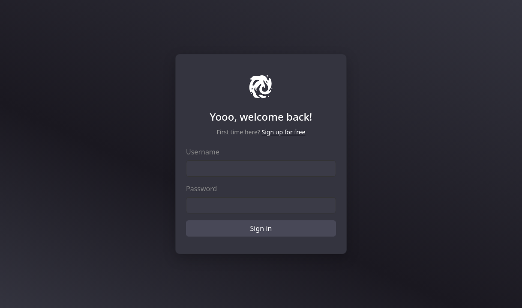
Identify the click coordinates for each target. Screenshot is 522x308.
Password (201, 188)
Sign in (261, 228)
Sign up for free (284, 132)
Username (202, 152)
